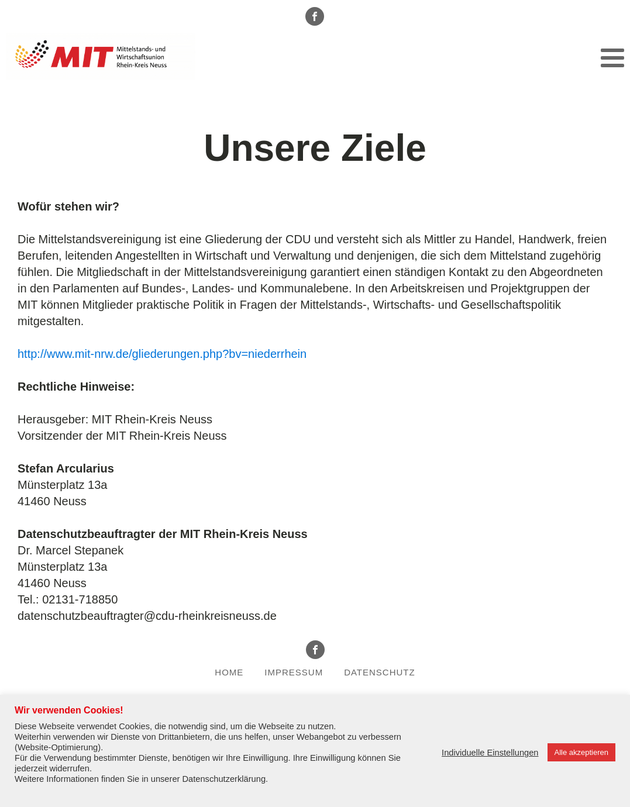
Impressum (293, 672)
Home (229, 672)
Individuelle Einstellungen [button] (490, 752)
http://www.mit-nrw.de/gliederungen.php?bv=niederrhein (162, 353)
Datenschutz (379, 672)
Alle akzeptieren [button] (582, 752)
